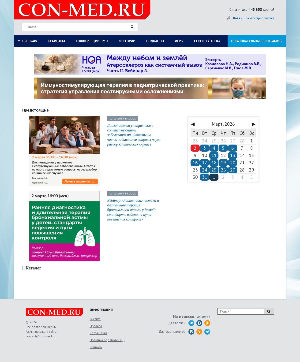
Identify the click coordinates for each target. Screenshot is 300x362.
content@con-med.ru (40, 336)
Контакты (96, 347)
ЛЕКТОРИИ (127, 41)
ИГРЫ (179, 41)
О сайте (95, 319)
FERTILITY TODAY (207, 41)
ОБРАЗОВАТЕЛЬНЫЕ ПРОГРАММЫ (256, 41)
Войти (237, 18)
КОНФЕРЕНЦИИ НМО (91, 41)
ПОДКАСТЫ (155, 41)
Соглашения (98, 333)
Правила (96, 326)
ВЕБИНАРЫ (56, 41)
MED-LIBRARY (28, 41)
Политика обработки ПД (107, 340)
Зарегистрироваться (260, 18)
